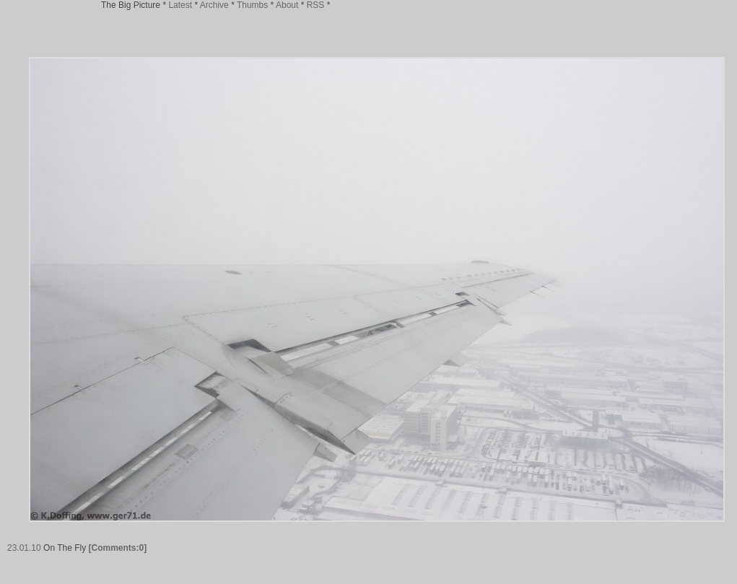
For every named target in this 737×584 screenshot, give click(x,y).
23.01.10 (24, 548)
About (287, 5)
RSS (316, 5)
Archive (214, 5)
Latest (180, 5)
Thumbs (252, 5)
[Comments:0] (118, 548)
